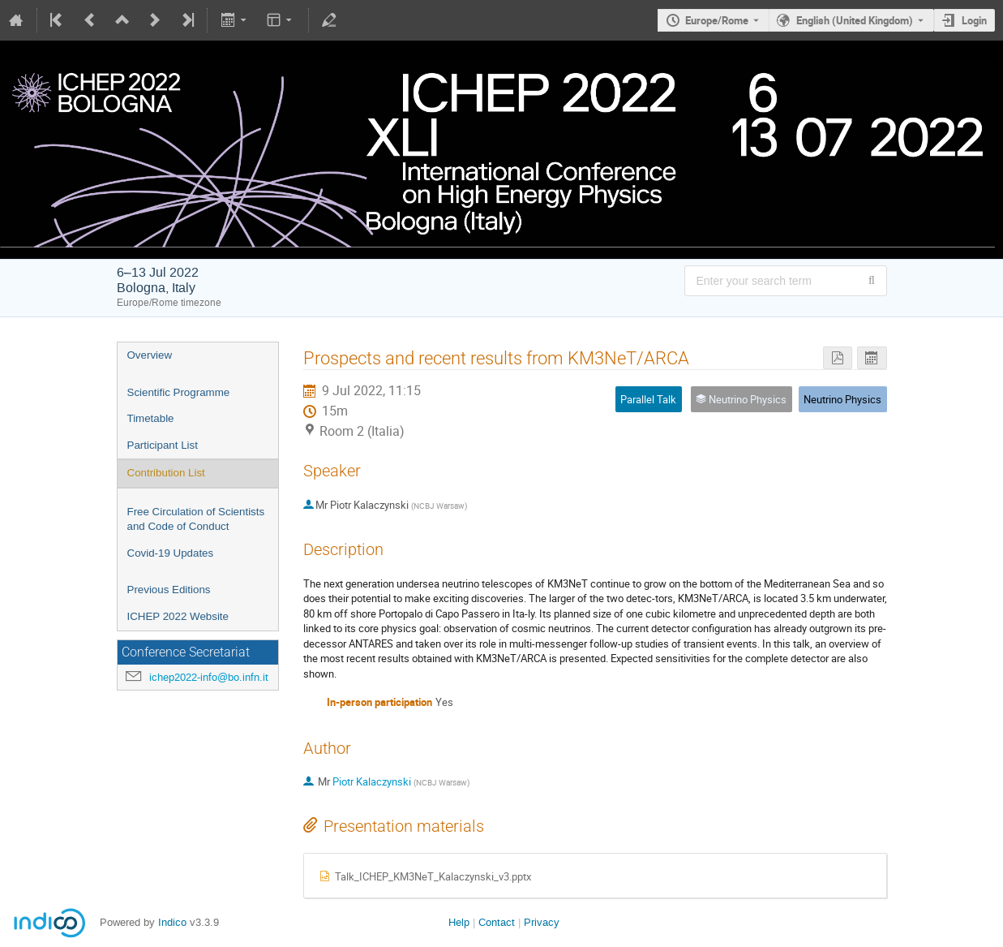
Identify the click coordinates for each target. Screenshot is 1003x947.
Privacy (541, 922)
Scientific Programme (178, 392)
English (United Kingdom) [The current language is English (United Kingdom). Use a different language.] (854, 20)
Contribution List (166, 473)
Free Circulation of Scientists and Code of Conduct (196, 519)
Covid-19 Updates (170, 553)
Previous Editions (169, 589)
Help (458, 922)
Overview (150, 355)
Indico (172, 922)
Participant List (162, 445)
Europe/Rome (716, 20)
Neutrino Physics (842, 399)
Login (974, 20)
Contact (496, 922)
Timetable (150, 418)
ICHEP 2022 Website (178, 616)
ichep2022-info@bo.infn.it (208, 677)
